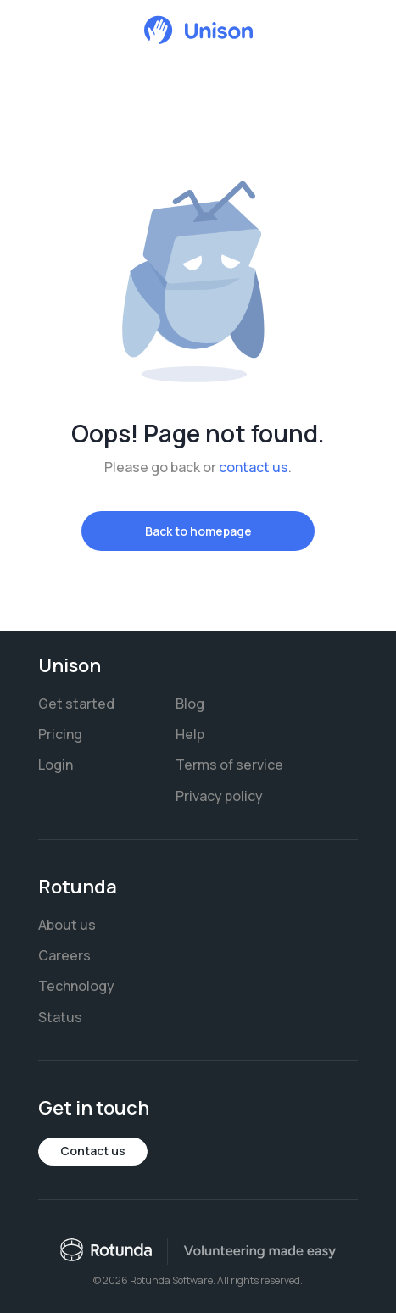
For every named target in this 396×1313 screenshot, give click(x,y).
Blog (190, 703)
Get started (76, 703)
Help (190, 734)
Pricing (60, 734)
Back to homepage (198, 531)
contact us (253, 467)
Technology (76, 985)
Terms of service (229, 764)
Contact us (92, 1151)
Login (55, 764)
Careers (64, 955)
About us (67, 924)
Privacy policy (219, 796)
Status (60, 1017)
